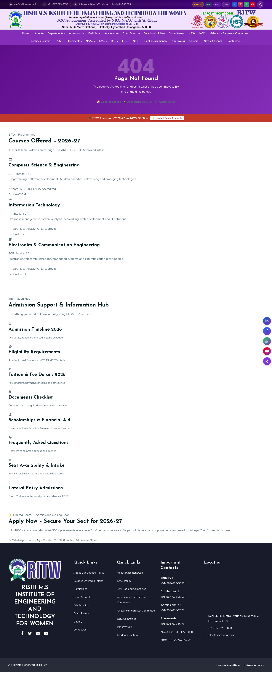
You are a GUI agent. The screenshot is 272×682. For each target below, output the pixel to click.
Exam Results (82, 623)
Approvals (178, 41)
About (38, 33)
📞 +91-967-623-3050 (56, 550)
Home (25, 33)
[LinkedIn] (267, 321)
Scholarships (82, 614)
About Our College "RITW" (91, 582)
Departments (55, 33)
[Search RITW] (260, 4)
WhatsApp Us (168, 102)
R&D (113, 41)
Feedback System (40, 41)
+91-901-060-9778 (174, 633)
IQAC (102, 41)
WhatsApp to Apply (24, 550)
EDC (124, 41)
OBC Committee (128, 633)
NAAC (89, 41)
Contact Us (234, 41)
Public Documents (155, 41)
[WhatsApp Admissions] (267, 341)
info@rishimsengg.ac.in (223, 644)
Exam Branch (130, 33)
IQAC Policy (125, 590)
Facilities (93, 33)
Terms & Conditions (228, 674)
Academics (110, 33)
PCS (58, 41)
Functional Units (153, 33)
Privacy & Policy (254, 674)
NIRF (136, 41)
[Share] (267, 361)
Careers (194, 41)
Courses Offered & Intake (90, 590)
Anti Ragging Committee (133, 598)
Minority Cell (125, 642)
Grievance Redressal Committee (229, 33)
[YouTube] (267, 351)
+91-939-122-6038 (182, 641)
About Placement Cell (131, 582)
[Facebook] (267, 331)
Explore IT (17, 235)
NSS (191, 33)
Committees (176, 33)
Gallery (78, 631)
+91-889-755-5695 (182, 649)
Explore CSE (19, 195)
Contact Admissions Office (90, 550)
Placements (73, 41)
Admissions (76, 33)
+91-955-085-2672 (174, 620)
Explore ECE (19, 275)
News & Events (213, 41)
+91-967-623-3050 (174, 593)
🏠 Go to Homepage (105, 102)
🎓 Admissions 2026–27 (137, 102)
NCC (202, 33)
